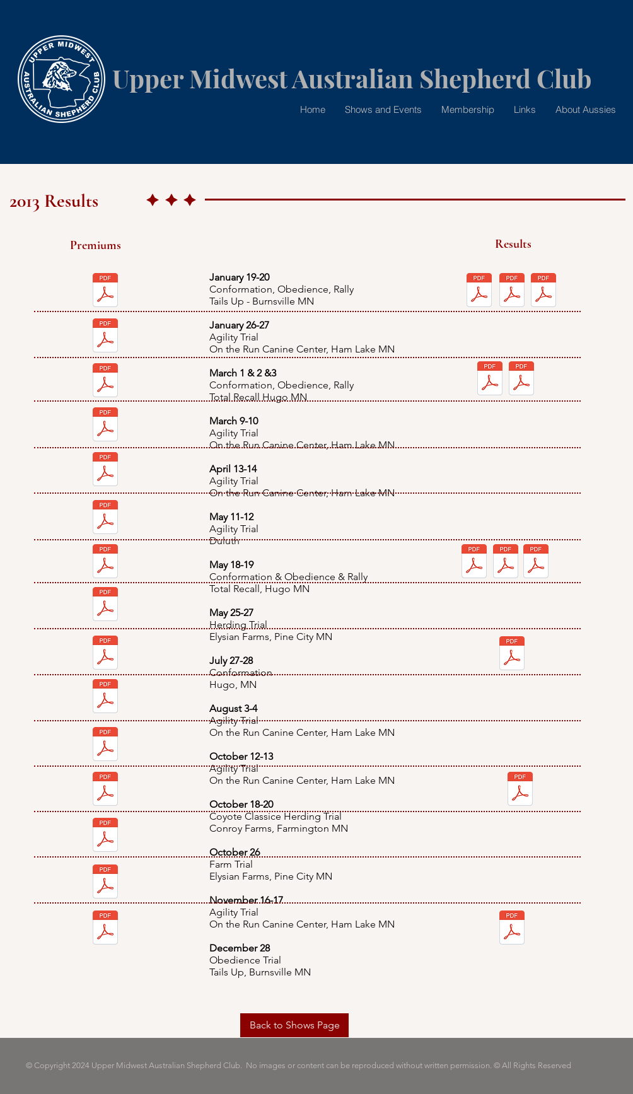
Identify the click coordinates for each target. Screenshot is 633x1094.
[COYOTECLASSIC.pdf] (105, 790)
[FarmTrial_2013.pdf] (105, 836)
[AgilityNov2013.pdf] (105, 883)
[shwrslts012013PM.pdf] (512, 291)
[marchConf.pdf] (105, 381)
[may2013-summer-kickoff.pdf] (105, 562)
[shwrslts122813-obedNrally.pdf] (512, 929)
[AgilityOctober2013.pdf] (105, 745)
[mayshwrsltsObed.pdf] (505, 562)
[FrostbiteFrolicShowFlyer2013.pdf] (105, 291)
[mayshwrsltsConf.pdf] (474, 562)
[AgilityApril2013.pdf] (105, 470)
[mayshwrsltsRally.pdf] (536, 562)
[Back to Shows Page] (294, 1025)
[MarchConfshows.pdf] (490, 379)
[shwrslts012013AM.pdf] (479, 291)
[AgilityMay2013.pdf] (105, 518)
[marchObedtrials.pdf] (521, 379)
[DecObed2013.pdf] (105, 929)
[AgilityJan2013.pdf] (105, 337)
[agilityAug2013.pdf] (105, 697)
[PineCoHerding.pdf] (105, 605)
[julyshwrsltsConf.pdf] (512, 654)
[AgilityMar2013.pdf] (105, 426)
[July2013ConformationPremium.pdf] (105, 654)
